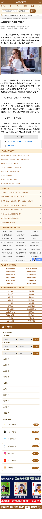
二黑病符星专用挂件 (7, 256)
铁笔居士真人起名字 (21, 260)
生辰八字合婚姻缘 (10, 271)
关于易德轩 (5, 507)
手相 (24, 2)
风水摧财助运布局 (7, 249)
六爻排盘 (31, 318)
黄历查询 (31, 297)
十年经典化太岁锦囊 (7, 231)
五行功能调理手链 (7, 238)
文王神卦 (10, 300)
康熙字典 (10, 297)
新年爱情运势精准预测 (31, 268)
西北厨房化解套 (7, 245)
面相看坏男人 (12, 145)
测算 (25, 6)
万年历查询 (31, 300)
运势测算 (31, 303)
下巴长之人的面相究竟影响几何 (11, 214)
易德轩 (19, 2)
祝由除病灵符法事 (21, 245)
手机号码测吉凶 (10, 274)
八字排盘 (10, 318)
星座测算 (31, 291)
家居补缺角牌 (21, 242)
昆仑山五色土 (35, 235)
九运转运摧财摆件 (35, 256)
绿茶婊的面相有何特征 (8, 222)
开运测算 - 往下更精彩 (9, 265)
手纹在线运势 (10, 309)
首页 (2, 18)
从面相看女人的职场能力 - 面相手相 (18, 18)
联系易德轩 (14, 507)
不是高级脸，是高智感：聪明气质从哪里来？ (15, 205)
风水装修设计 (35, 231)
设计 (11, 6)
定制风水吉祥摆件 (7, 235)
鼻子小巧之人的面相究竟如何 (10, 218)
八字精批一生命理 (31, 271)
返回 (2, 2)
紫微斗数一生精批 (31, 277)
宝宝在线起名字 (31, 274)
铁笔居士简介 (21, 231)
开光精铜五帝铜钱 (21, 253)
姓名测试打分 (31, 306)
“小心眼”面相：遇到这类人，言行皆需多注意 (21, 141)
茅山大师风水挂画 (35, 245)
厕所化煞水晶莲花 (7, 260)
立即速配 (36, 339)
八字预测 (10, 291)
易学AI (3, 6)
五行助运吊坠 (21, 238)
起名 (18, 6)
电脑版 (22, 507)
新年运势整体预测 (10, 268)
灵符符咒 (35, 238)
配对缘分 (31, 294)
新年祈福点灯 (10, 283)
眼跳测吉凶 (31, 312)
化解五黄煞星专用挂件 (35, 253)
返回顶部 (39, 507)
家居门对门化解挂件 (7, 253)
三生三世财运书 (31, 309)
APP (39, 6)
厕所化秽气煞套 (35, 242)
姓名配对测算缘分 (10, 277)
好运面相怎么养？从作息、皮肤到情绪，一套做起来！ (17, 201)
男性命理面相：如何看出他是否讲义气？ (13, 197)
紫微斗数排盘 (10, 321)
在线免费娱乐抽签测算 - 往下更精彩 (13, 287)
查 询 (32, 11)
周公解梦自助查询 (10, 315)
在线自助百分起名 (31, 283)
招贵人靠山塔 (21, 235)
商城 (32, 6)
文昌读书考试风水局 (35, 249)
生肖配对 (36, 353)
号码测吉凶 (11, 306)
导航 (39, 2)
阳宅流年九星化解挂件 (7, 242)
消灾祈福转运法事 (21, 249)
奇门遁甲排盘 (31, 321)
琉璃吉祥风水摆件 (21, 256)
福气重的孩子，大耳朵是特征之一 (11, 209)
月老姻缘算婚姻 (31, 280)
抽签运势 (10, 294)
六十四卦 (10, 303)
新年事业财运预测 (10, 280)
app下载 (34, 507)
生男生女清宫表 (10, 312)
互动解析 (36, 346)
